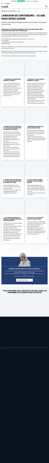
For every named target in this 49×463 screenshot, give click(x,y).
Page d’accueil (4, 11)
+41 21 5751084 (7, 3)
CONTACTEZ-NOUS (23, 280)
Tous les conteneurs (12, 11)
